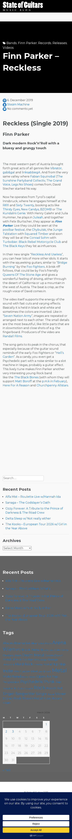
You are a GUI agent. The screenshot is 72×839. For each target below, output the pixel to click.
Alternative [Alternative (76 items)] (21, 643)
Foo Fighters (36, 266)
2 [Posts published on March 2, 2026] (6, 731)
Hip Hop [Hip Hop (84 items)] (59, 664)
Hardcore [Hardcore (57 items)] (8, 664)
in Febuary (58, 381)
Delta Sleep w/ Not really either (28, 518)
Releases (60, 43)
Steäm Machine (18, 104)
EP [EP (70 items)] (14, 659)
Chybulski (39, 229)
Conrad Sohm (39, 237)
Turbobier (10, 242)
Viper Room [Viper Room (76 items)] (52, 698)
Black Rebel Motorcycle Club (40, 242)
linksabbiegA (31, 172)
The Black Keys (14, 246)
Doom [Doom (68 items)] (49, 655)
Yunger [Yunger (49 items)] (6, 702)
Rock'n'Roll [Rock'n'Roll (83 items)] (54, 688)
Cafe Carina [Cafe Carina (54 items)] (61, 650)
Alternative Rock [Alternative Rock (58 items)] (41, 643)
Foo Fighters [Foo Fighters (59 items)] (30, 659)
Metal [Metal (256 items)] (59, 670)
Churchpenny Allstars (52, 385)
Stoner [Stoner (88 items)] (60, 694)
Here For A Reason (16, 385)
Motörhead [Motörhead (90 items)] (12, 676)
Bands (11, 43)
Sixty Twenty (25, 205)
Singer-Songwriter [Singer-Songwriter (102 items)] (19, 694)
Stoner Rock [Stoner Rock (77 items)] (12, 698)
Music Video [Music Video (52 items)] (29, 676)
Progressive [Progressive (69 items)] (11, 682)
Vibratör (56, 168)
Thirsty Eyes (11, 209)
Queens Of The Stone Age (22, 274)
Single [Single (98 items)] (41, 694)
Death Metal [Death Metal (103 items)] (33, 655)
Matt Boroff (23, 381)
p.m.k (46, 381)
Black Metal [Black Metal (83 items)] (31, 650)
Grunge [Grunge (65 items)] (53, 659)
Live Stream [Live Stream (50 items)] (44, 671)
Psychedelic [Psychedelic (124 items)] (31, 681)
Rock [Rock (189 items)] (39, 687)
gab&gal (9, 172)
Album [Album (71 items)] (8, 643)
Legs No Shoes (22, 184)
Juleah (38, 217)
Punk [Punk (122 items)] (49, 681)
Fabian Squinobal (42, 176)
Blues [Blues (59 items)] (44, 650)
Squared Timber (36, 234)
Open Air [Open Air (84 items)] (44, 676)
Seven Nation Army (18, 316)
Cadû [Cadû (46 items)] (51, 650)
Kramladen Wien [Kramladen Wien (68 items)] (25, 671)
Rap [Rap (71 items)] (58, 682)
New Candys (30, 209)
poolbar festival (14, 229)
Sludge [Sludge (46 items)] (51, 694)
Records (44, 43)
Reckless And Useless (46, 254)
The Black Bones (26, 377)
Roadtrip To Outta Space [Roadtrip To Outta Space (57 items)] (18, 688)
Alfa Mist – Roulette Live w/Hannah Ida (33, 496)
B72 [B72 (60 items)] (18, 650)
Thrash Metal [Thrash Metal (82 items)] (32, 698)
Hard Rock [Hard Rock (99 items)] (24, 664)
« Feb (6, 770)
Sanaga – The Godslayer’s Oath (27, 502)
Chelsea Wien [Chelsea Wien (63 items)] (12, 655)
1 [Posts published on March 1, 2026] (46, 724)
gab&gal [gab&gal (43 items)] (43, 660)
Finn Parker (27, 43)
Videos (8, 48)
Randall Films (12, 336)
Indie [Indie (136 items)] (8, 670)
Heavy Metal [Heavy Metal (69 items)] (43, 664)
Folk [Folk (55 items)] (18, 659)
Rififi (6, 205)
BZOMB (46, 209)
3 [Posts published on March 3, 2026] (13, 731)
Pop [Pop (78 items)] (55, 676)
